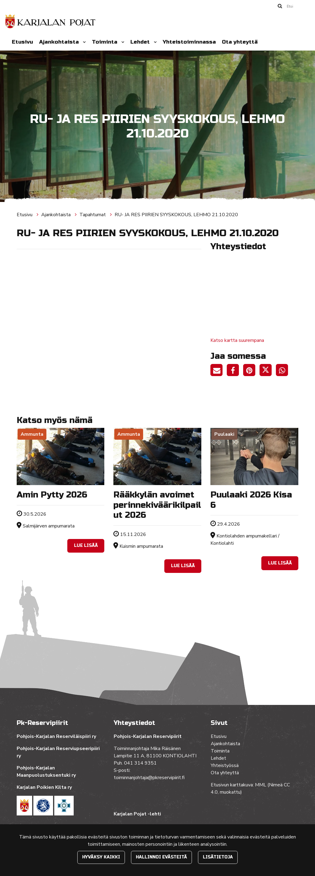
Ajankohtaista (59, 42)
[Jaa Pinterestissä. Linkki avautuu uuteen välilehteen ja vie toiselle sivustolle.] (251, 371)
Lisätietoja (218, 857)
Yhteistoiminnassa (189, 42)
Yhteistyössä (225, 765)
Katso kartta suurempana (237, 340)
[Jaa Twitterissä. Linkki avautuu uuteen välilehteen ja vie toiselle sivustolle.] (268, 371)
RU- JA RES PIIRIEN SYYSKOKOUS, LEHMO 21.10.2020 (176, 214)
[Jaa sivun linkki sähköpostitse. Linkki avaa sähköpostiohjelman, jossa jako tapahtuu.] (218, 371)
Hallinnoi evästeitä (161, 857)
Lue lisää (86, 545)
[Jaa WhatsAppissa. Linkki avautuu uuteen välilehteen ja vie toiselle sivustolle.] (283, 371)
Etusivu (22, 42)
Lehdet (140, 42)
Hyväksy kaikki (101, 857)
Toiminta (105, 42)
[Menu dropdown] (83, 42)
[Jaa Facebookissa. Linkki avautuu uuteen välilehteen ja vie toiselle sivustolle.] (235, 371)
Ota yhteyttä (240, 42)
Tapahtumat (93, 214)
